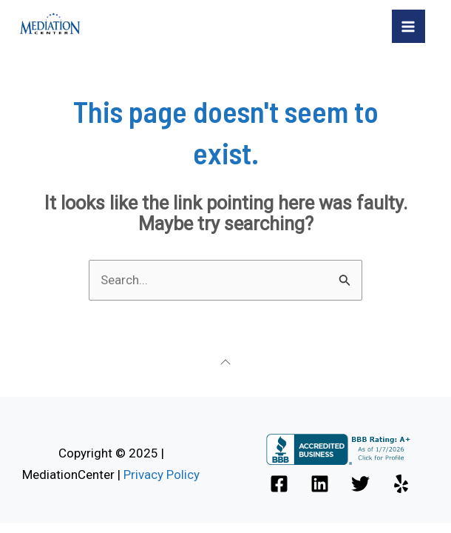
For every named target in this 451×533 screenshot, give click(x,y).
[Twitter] (360, 484)
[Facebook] (279, 484)
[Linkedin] (320, 484)
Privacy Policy (161, 474)
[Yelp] (401, 484)
